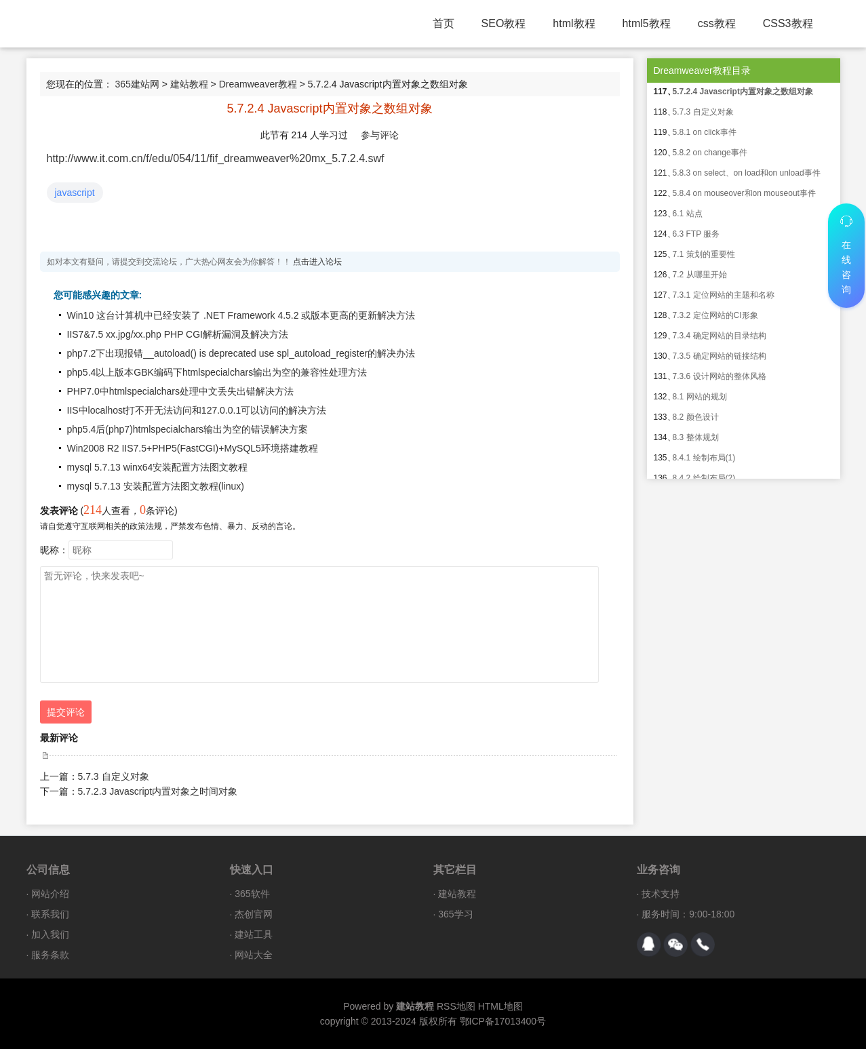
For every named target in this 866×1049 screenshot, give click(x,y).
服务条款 (50, 954)
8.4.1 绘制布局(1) (704, 457)
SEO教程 (503, 23)
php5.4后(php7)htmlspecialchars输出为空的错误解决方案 (188, 429)
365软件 (252, 893)
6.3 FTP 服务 (696, 234)
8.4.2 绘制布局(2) (704, 478)
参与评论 (380, 135)
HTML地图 (500, 1006)
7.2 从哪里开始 (700, 274)
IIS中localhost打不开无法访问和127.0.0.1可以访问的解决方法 (197, 410)
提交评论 (66, 712)
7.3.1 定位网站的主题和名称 (723, 295)
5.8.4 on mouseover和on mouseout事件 (744, 193)
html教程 (574, 23)
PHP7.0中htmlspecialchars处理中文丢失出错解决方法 (180, 391)
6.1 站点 (688, 213)
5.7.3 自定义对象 (113, 776)
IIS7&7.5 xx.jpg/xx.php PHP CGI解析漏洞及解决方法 (178, 334)
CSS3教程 (788, 23)
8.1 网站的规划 (700, 396)
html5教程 (647, 23)
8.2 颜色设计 (696, 417)
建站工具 (254, 934)
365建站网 (137, 84)
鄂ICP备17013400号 (503, 1021)
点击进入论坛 (317, 261)
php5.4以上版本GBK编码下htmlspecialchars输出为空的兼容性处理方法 (217, 372)
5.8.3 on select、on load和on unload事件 (747, 173)
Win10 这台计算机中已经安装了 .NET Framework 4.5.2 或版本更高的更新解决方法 (241, 315)
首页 (443, 23)
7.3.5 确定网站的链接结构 (719, 356)
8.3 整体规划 (696, 437)
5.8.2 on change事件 (710, 152)
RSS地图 (456, 1006)
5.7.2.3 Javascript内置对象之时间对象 (158, 791)
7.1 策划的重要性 (704, 254)
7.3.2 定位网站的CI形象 (715, 315)
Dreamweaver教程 (258, 84)
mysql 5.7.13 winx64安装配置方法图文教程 (157, 467)
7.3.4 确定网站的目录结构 (719, 335)
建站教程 (189, 84)
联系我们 (50, 914)
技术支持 (661, 893)
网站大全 (254, 954)
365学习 (455, 914)
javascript (75, 192)
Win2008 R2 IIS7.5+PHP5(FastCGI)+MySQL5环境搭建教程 (192, 448)
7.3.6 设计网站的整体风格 (719, 376)
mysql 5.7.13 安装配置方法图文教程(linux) (155, 486)
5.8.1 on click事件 (704, 132)
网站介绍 (50, 893)
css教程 (717, 23)
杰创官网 (254, 914)
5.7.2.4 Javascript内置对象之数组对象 (743, 91)
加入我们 (50, 934)
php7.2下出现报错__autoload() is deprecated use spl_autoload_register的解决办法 (241, 353)
